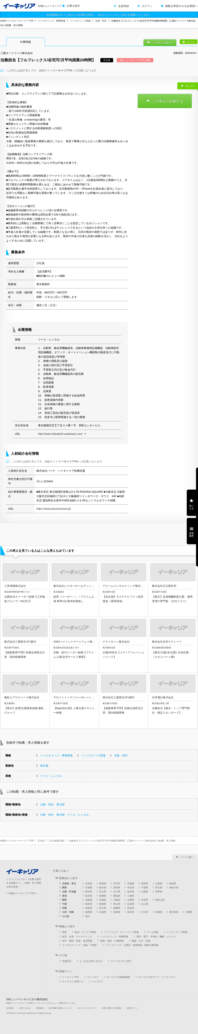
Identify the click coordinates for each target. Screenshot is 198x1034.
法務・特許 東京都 (52, 804)
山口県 (144, 904)
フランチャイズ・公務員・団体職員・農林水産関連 (131, 945)
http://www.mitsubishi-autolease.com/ (60, 433)
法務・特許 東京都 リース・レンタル (64, 814)
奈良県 (144, 900)
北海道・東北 (69, 883)
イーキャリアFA (70, 977)
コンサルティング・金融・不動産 (79, 945)
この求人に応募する (162, 42)
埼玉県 (130, 887)
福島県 (172, 883)
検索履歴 (191, 534)
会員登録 (123, 6)
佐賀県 (102, 912)
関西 (64, 900)
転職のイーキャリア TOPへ (23, 893)
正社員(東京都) (56, 840)
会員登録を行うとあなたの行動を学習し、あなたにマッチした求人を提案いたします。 (99, 14)
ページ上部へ (187, 857)
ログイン (147, 6)
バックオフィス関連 (80, 20)
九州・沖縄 (68, 912)
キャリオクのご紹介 (121, 961)
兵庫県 (130, 900)
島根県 (102, 904)
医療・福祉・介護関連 (112, 940)
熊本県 (130, 912)
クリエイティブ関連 (176, 932)
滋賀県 (88, 900)
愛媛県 (116, 908)
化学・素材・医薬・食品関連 (77, 940)
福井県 (130, 891)
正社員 (41, 840)
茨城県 (88, 887)
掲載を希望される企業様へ (181, 6)
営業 (64, 932)
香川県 (102, 908)
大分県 (144, 912)
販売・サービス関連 (85, 932)
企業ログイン (132, 1008)
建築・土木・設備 (141, 940)
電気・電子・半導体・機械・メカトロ (156, 936)
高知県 (130, 908)
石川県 (116, 891)
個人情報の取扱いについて (60, 1008)
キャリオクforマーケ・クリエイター (157, 977)
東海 (64, 896)
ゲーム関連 (152, 932)
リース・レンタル (51, 775)
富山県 (102, 891)
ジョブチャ (97, 981)
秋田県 (144, 883)
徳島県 (88, 908)
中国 (64, 904)
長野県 (158, 891)
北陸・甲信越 (69, 891)
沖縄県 (188, 912)
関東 (64, 887)
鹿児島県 (173, 912)
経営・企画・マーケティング (77, 936)
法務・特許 (101, 20)
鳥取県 (88, 904)
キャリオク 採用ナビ (73, 981)
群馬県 (116, 887)
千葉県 (144, 887)
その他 (65, 916)
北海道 (88, 883)
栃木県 (102, 887)
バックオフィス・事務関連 (51, 20)
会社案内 (10, 1008)
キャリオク (93, 977)
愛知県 (116, 896)
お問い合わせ (25, 1008)
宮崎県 (158, 912)
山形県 (158, 883)
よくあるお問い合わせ (91, 961)
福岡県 (88, 912)
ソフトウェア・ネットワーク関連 (121, 932)
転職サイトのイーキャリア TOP (17, 20)
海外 (87, 916)
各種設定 (66, 961)
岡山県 (116, 904)
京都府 (102, 900)
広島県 (130, 904)
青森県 (102, 883)
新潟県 (88, 891)
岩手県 (116, 883)
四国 (64, 908)
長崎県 (116, 912)
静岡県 (102, 896)
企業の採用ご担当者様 (111, 1008)
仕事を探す (73, 5)
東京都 (44, 765)
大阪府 (116, 900)
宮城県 (130, 883)
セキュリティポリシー (86, 1008)
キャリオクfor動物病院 (118, 977)
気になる (190, 42)
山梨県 (144, 891)
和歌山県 (160, 900)
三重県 (130, 896)
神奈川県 (173, 887)
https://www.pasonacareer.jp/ (53, 508)
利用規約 (40, 1008)
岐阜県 (88, 896)
